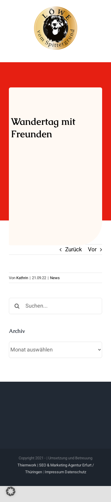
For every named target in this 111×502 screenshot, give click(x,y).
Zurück (73, 249)
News (55, 278)
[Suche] (17, 306)
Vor (92, 249)
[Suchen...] (55, 306)
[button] (10, 491)
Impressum (54, 472)
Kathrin (22, 278)
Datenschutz (75, 472)
